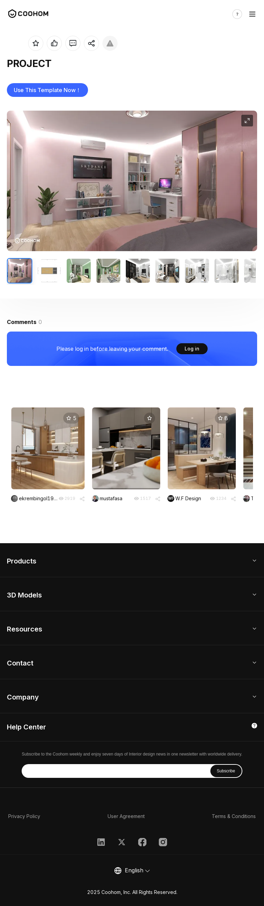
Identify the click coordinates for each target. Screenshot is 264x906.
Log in (192, 348)
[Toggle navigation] (252, 14)
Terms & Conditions (234, 816)
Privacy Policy (24, 816)
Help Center (26, 727)
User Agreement (126, 816)
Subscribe (226, 771)
